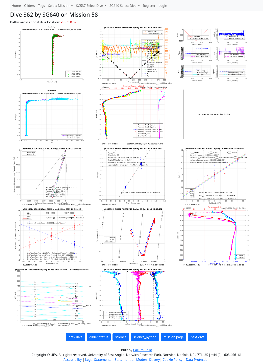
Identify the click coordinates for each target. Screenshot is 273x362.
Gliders (29, 5)
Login (163, 5)
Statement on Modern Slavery (137, 359)
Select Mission (59, 5)
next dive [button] (197, 337)
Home (16, 5)
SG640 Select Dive (123, 5)
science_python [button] (144, 337)
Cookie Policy (173, 359)
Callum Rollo (142, 350)
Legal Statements (98, 359)
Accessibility (73, 359)
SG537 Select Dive (90, 5)
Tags (41, 5)
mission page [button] (174, 337)
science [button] (120, 337)
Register (149, 5)
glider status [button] (98, 337)
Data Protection (197, 359)
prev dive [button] (75, 337)
